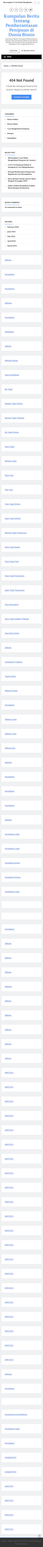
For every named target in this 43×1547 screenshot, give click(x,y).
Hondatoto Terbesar (13, 661)
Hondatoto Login (12, 848)
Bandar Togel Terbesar (14, 417)
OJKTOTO (9, 1486)
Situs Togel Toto (12, 561)
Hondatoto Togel (12, 1428)
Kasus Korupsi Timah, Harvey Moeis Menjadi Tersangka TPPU (22, 180)
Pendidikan (11, 138)
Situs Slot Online (12, 633)
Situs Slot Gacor (12, 604)
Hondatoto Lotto (12, 834)
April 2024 (11, 241)
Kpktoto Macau (11, 360)
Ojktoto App (10, 748)
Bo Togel (8, 389)
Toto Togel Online (12, 504)
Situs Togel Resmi (12, 547)
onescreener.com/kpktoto (16, 1414)
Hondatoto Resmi (12, 862)
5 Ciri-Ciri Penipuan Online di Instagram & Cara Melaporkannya (21, 166)
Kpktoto (8, 303)
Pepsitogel (9, 331)
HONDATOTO (10, 1457)
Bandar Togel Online (14, 403)
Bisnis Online (12, 124)
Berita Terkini (12, 119)
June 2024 (11, 232)
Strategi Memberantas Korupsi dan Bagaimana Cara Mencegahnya (21, 173)
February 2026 (13, 227)
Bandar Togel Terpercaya (15, 532)
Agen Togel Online (13, 518)
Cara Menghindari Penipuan (18, 129)
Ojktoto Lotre (10, 733)
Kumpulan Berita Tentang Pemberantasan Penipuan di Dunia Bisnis (21, 25)
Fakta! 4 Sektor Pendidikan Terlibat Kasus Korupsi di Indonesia (21, 187)
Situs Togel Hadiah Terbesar (17, 618)
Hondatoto (9, 274)
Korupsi (10, 133)
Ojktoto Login (11, 460)
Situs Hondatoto (12, 374)
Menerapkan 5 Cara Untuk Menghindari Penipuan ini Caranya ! (18, 2)
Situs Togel (9, 446)
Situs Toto (9, 475)
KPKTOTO (9, 1072)
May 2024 (11, 236)
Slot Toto (9, 489)
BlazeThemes (22, 1543)
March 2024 (12, 246)
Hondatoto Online (13, 877)
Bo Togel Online (12, 432)
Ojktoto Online (11, 690)
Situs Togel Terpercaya (14, 575)
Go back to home (21, 97)
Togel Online (10, 676)
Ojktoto (8, 260)
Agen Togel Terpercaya (14, 590)
